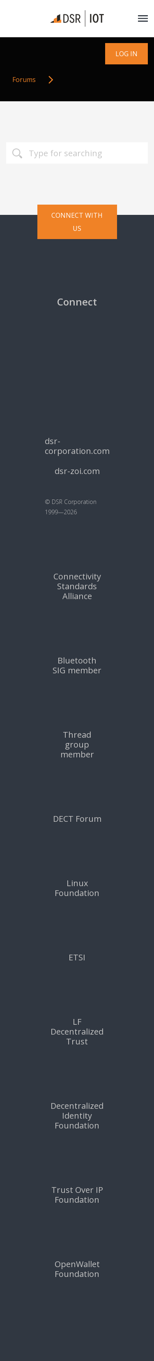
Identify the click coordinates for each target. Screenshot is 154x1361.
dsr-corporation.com (77, 446)
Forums (24, 79)
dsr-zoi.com (77, 471)
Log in (126, 53)
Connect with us (77, 222)
